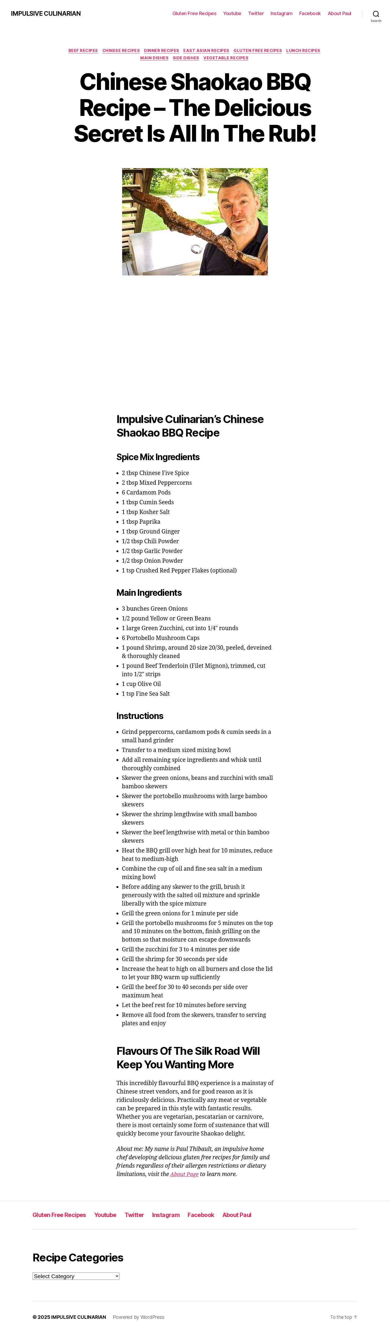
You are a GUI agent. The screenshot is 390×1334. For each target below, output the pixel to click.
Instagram (281, 13)
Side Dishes (186, 59)
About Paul (339, 13)
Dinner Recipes (161, 51)
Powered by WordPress (139, 1319)
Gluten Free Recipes (195, 13)
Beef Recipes (80, 51)
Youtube (232, 13)
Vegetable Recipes (228, 59)
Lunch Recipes (308, 51)
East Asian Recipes (208, 51)
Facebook (310, 13)
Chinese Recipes (119, 51)
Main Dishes (153, 59)
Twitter (256, 13)
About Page (185, 1176)
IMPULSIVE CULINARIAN (47, 13)
